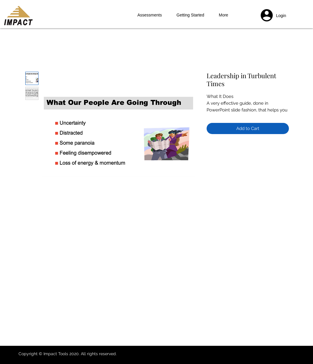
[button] (280, 15)
